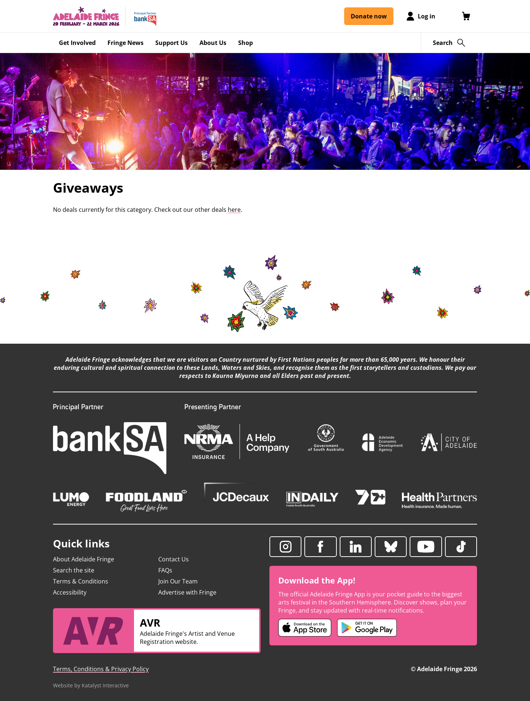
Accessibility (69, 592)
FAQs (165, 570)
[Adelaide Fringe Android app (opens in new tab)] (367, 628)
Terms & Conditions (80, 581)
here (234, 210)
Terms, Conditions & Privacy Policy (101, 669)
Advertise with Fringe (187, 592)
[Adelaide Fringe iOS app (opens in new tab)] (304, 628)
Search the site (73, 570)
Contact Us (173, 559)
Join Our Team (178, 581)
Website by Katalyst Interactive (91, 685)
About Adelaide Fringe (83, 559)
